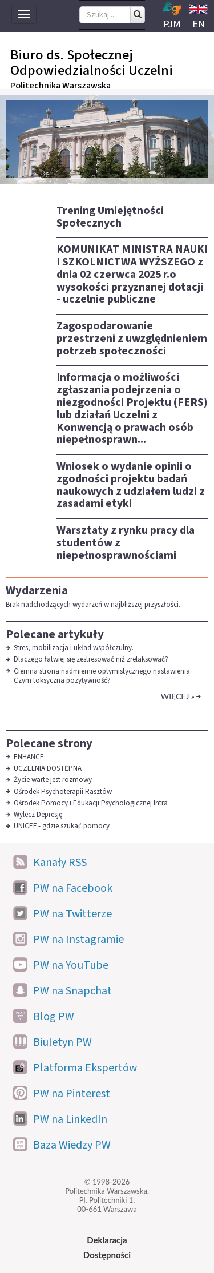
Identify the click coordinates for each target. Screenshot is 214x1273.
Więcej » (178, 696)
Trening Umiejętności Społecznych (110, 217)
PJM (172, 15)
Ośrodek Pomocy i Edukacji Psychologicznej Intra (91, 803)
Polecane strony (49, 743)
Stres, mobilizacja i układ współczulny (73, 648)
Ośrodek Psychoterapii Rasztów (63, 792)
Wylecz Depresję (38, 814)
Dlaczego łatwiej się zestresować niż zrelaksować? (91, 659)
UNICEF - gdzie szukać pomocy (62, 826)
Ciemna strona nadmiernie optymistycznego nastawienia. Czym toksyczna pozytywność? (103, 676)
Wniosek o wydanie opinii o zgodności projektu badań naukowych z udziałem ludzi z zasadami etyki (130, 484)
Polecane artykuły (55, 634)
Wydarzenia (37, 590)
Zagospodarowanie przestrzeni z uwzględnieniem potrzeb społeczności (131, 338)
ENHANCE (29, 757)
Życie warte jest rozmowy (53, 780)
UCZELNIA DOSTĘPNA (48, 768)
